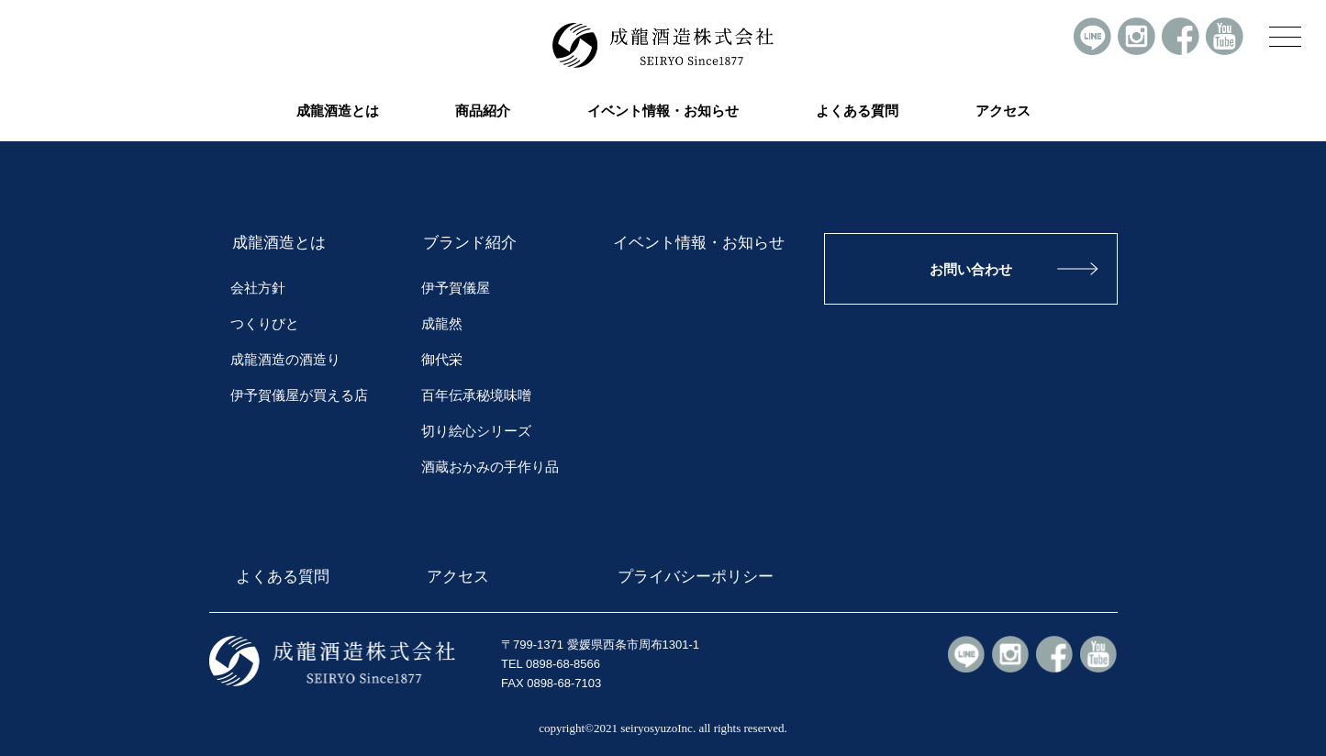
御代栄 (441, 359)
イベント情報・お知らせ (663, 111)
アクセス (1003, 111)
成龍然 (441, 324)
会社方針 (257, 288)
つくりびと (264, 324)
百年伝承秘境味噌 (476, 395)
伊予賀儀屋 (455, 288)
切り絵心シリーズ (476, 431)
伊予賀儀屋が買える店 (299, 395)
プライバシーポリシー (693, 575)
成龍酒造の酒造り (285, 359)
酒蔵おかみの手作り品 (490, 467)
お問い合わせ (971, 269)
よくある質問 (857, 111)
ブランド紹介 (470, 242)
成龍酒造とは (279, 242)
